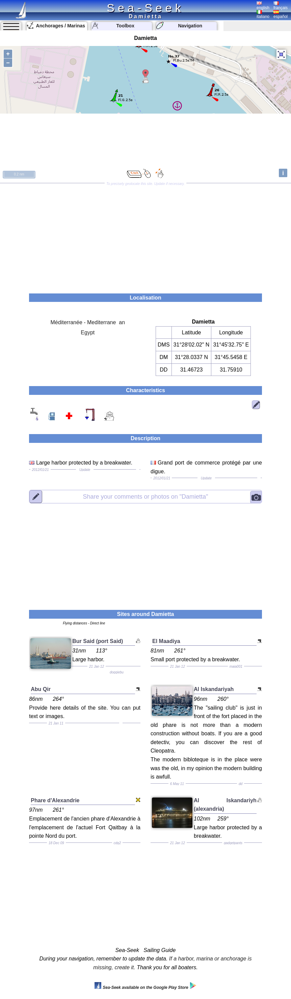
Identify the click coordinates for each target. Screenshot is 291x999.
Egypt (88, 332)
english (263, 5)
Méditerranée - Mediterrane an (88, 322)
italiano (263, 14)
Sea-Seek (145, 7)
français (280, 5)
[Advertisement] (145, 236)
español (280, 14)
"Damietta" (145, 496)
